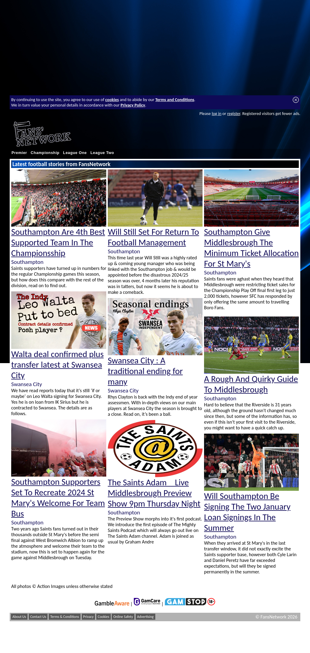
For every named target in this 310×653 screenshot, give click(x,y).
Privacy (88, 617)
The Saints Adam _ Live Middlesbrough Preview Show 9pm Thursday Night (154, 493)
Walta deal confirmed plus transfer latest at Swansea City (57, 365)
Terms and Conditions (174, 99)
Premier (19, 153)
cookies (112, 99)
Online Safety (123, 617)
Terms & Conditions (64, 617)
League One (75, 153)
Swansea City (26, 384)
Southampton (27, 261)
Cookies (103, 617)
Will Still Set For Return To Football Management (153, 237)
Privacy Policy (132, 105)
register (233, 113)
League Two (102, 153)
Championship (45, 153)
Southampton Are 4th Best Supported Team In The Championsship (58, 242)
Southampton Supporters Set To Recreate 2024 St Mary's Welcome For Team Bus (58, 498)
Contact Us (38, 617)
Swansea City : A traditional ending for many (145, 371)
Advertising (145, 617)
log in (216, 113)
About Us (19, 617)
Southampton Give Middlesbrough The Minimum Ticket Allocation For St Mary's (251, 248)
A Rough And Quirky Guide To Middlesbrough (251, 384)
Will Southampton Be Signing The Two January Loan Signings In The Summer (247, 512)
